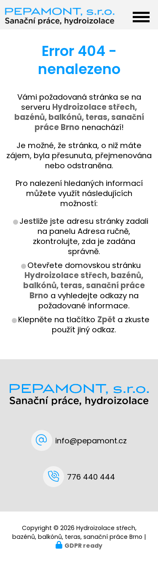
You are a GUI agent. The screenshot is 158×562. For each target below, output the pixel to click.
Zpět (106, 319)
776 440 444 (91, 477)
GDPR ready (83, 545)
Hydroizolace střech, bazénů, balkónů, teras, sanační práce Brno (84, 285)
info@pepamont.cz (91, 440)
